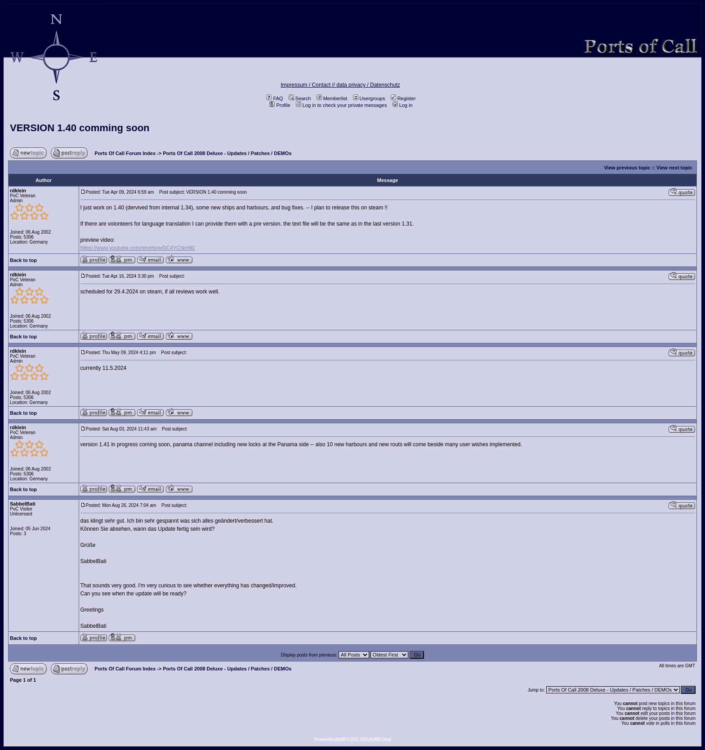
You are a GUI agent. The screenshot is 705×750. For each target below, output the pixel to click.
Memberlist (332, 98)
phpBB (339, 739)
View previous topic (627, 167)
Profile (279, 105)
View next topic (674, 167)
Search (300, 98)
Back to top (23, 260)
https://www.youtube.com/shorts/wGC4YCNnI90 (137, 248)
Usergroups (369, 98)
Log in (403, 105)
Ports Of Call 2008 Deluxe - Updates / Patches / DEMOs (227, 153)
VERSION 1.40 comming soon (80, 127)
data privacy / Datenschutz (368, 85)
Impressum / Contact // (308, 85)
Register (403, 98)
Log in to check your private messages (341, 105)
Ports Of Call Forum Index (125, 153)
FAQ (274, 98)
